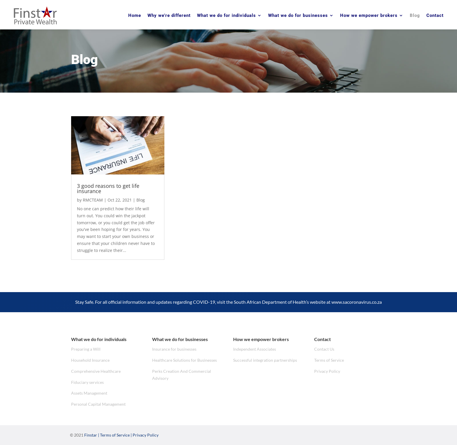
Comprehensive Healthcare (96, 371)
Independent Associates (254, 349)
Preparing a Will (86, 349)
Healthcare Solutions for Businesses (184, 360)
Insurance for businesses (174, 349)
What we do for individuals (226, 15)
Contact (435, 15)
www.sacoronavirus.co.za (356, 302)
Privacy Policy (327, 371)
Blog (415, 15)
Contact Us (324, 349)
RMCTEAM (93, 200)
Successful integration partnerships (265, 360)
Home (134, 15)
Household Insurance (90, 360)
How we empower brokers (369, 15)
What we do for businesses (298, 15)
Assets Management (89, 393)
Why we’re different (169, 15)
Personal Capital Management (98, 404)
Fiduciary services (87, 382)
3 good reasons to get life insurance (108, 188)
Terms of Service (329, 360)
